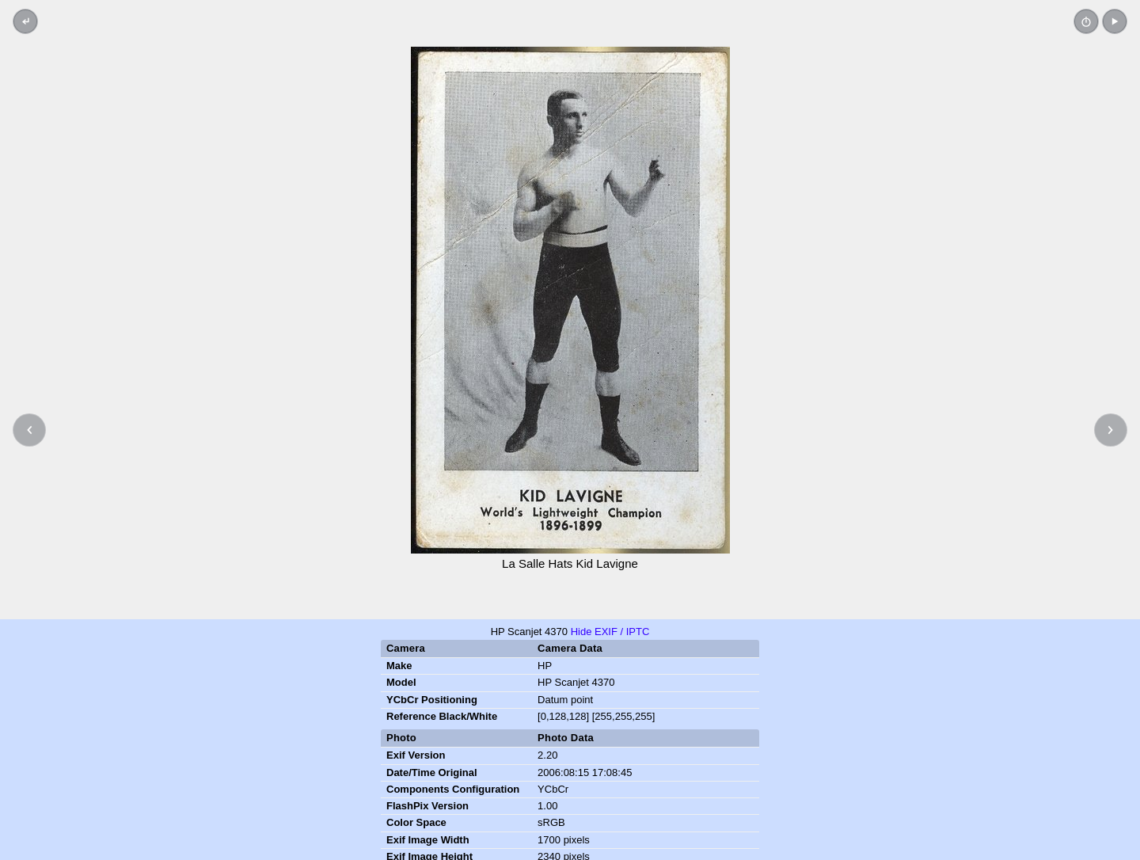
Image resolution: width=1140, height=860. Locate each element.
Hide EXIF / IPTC (610, 631)
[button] (1114, 21)
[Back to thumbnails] (25, 21)
